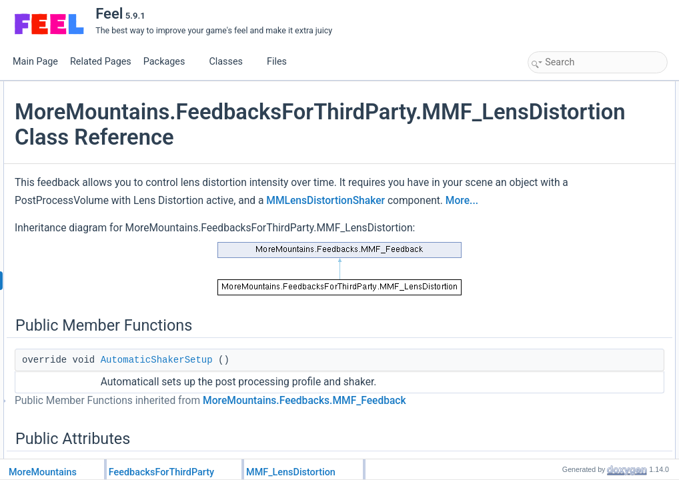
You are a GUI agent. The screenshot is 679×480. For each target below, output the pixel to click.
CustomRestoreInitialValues (591, 308)
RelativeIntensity (571, 176)
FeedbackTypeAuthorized (587, 250)
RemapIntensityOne (577, 220)
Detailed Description (567, 396)
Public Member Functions (577, 88)
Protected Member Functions (583, 264)
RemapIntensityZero (578, 206)
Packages (169, 61)
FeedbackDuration (575, 338)
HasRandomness (573, 367)
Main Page (35, 61)
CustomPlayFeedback (581, 279)
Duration (557, 132)
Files (282, 61)
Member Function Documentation (591, 411)
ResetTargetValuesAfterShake (595, 162)
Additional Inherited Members (584, 382)
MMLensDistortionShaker (387, 244)
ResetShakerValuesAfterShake (597, 147)
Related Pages (100, 61)
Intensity (557, 191)
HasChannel (564, 352)
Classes (231, 61)
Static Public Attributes (571, 235)
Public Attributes (560, 118)
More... (247, 262)
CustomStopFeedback (582, 294)
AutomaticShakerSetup (315, 436)
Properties (550, 323)
